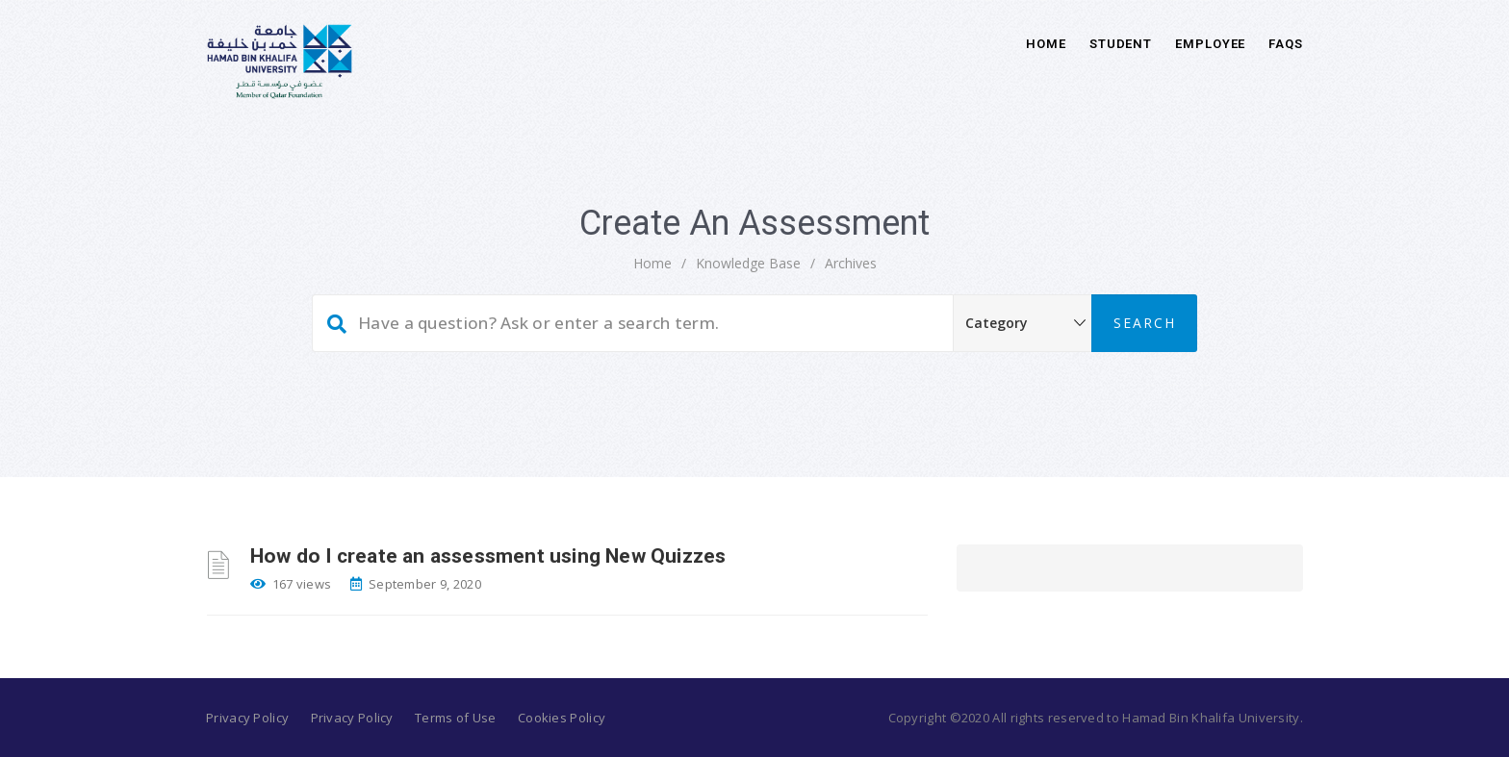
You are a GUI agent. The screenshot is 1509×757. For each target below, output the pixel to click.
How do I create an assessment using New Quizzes (488, 556)
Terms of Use (456, 717)
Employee (1210, 44)
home (652, 263)
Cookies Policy (561, 717)
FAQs (1285, 44)
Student (1120, 44)
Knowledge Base (748, 263)
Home (1046, 44)
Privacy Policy (247, 717)
